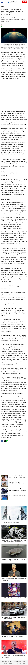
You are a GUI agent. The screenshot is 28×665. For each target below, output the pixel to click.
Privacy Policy (22, 663)
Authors (16, 663)
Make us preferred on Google (6, 26)
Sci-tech (2, 6)
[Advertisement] (14, 95)
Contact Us (11, 663)
